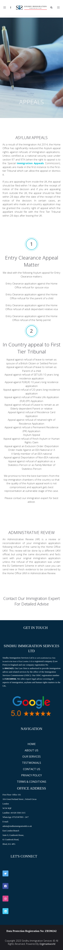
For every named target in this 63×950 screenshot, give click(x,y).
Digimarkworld (47, 943)
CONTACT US (31, 769)
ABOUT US (31, 750)
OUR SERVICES (31, 756)
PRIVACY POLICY (31, 775)
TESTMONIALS (31, 763)
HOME (32, 744)
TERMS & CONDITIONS (31, 781)
